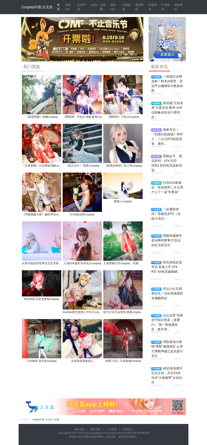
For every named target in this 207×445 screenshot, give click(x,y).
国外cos (113, 7)
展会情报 (139, 7)
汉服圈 (103, 7)
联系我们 (128, 429)
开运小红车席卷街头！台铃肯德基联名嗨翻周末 (167, 293)
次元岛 (48, 419)
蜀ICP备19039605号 (138, 433)
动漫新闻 (126, 7)
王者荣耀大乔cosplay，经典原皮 (123, 263)
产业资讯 (165, 7)
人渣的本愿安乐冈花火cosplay (82, 263)
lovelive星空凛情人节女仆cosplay (83, 312)
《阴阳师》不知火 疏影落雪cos (82, 117)
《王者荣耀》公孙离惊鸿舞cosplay (44, 165)
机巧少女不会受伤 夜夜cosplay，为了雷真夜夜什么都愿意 (139, 312)
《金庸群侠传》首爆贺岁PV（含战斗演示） (166, 213)
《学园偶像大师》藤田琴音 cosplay (44, 214)
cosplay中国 (38, 419)
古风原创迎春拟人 (82, 361)
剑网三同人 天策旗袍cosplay (123, 361)
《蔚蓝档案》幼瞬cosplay (41, 117)
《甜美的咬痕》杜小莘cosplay (123, 165)
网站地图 (95, 429)
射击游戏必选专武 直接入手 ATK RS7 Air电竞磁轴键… (166, 267)
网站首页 (79, 429)
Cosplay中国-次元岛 (37, 7)
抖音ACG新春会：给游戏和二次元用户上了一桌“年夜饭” (167, 187)
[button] (30, 39)
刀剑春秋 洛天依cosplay (42, 361)
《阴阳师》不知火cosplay (123, 117)
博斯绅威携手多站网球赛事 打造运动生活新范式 (166, 240)
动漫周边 (152, 7)
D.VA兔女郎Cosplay (82, 214)
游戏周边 (178, 7)
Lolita (93, 5)
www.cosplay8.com (95, 433)
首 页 (58, 7)
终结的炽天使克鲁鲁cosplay (41, 299)
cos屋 (56, 419)
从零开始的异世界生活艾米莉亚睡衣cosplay (49, 263)
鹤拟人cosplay (123, 201)
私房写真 (81, 7)
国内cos (68, 7)
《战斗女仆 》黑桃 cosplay (82, 165)
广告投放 (112, 429)
